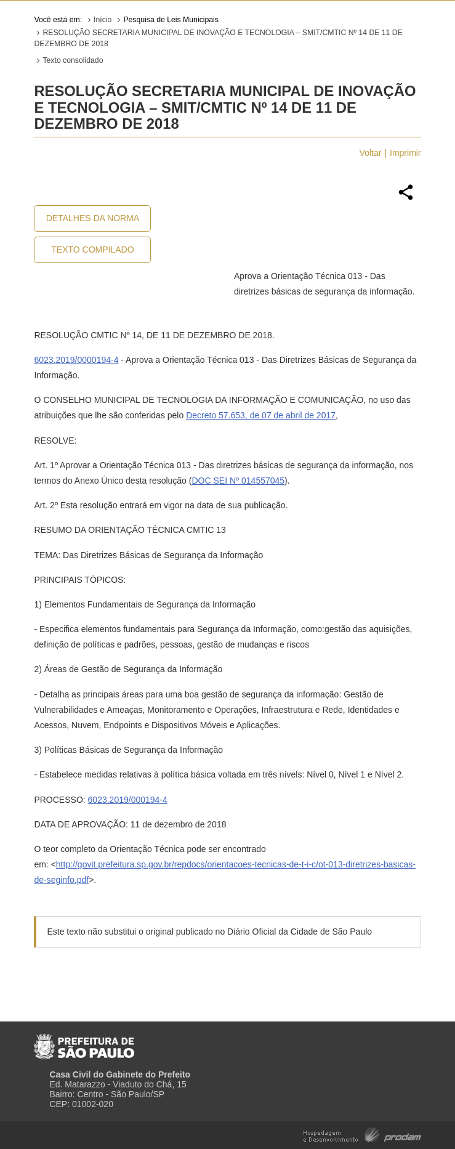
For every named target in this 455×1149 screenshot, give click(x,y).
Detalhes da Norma (92, 218)
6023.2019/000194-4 (127, 800)
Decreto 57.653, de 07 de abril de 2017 (261, 415)
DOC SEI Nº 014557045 (237, 480)
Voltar (371, 153)
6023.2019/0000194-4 (76, 360)
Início (102, 19)
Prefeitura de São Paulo (84, 1042)
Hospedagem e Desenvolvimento (362, 1133)
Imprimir (405, 153)
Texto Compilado (92, 249)
